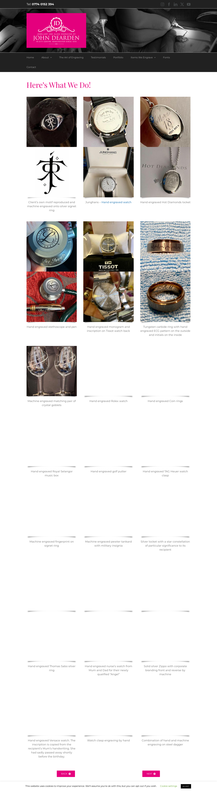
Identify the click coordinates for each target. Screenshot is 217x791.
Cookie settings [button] (168, 786)
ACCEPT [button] (186, 786)
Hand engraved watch (116, 202)
